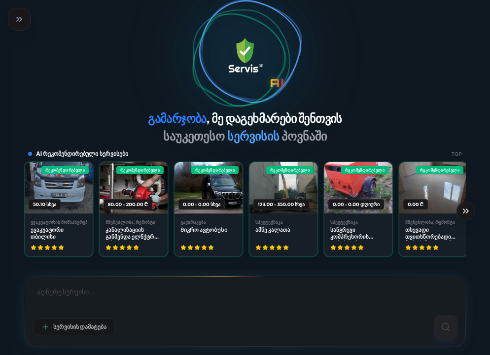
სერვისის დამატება (73, 327)
